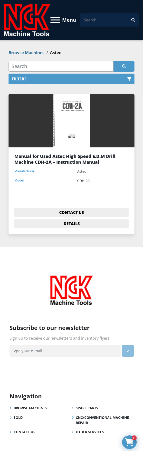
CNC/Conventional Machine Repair (102, 420)
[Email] (65, 351)
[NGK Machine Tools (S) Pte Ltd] (71, 289)
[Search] (107, 20)
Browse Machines (30, 408)
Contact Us (24, 432)
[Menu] (55, 20)
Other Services (90, 432)
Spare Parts (87, 408)
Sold (18, 417)
